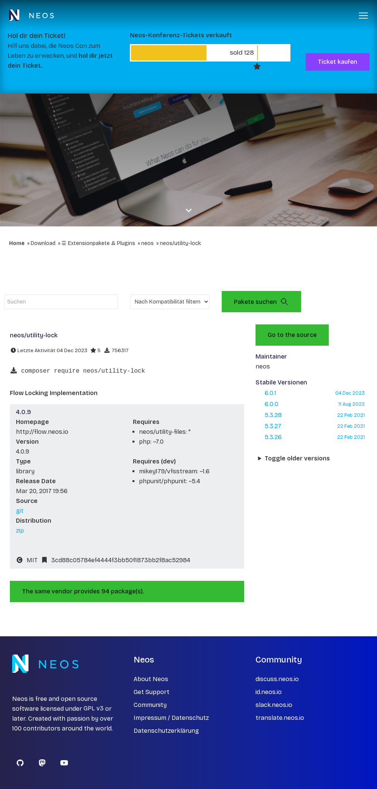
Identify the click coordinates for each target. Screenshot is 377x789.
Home (17, 243)
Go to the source (292, 334)
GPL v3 (94, 708)
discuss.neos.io (277, 679)
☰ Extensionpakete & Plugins (98, 243)
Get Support (151, 692)
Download (43, 243)
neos (147, 243)
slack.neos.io (274, 704)
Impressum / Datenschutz (171, 717)
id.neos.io (269, 692)
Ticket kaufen (337, 61)
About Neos (151, 679)
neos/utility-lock (180, 243)
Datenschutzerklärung (166, 730)
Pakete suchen (261, 301)
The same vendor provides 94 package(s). (83, 591)
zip (20, 530)
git (20, 510)
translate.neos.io (280, 717)
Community (150, 704)
